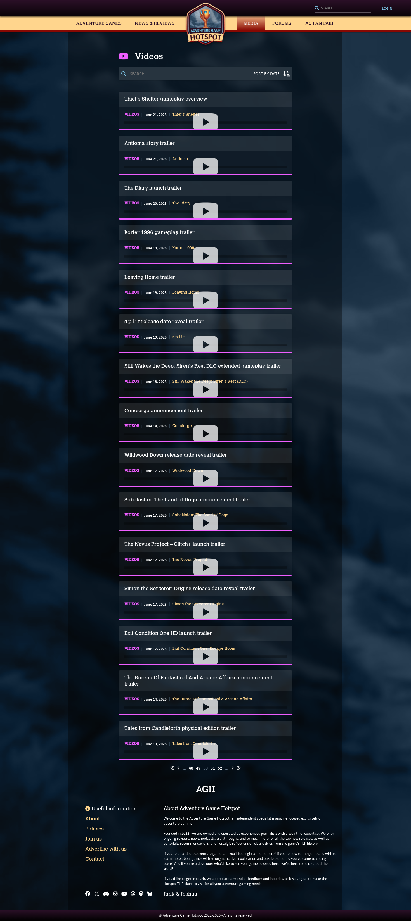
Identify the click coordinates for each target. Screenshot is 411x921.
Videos (131, 114)
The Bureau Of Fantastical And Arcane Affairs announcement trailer (198, 681)
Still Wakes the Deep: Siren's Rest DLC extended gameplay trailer (202, 366)
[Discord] (106, 894)
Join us (93, 839)
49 (198, 768)
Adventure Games (99, 23)
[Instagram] (115, 894)
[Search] (343, 8)
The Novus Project (189, 560)
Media (251, 23)
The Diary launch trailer (153, 188)
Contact (94, 859)
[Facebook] (87, 894)
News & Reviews (154, 23)
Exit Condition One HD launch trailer (168, 633)
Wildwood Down (187, 470)
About (92, 819)
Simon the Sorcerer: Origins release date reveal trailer (189, 589)
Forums (281, 23)
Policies (94, 829)
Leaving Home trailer (149, 277)
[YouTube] (124, 894)
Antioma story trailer (149, 143)
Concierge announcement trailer (163, 411)
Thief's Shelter (185, 114)
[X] (96, 894)
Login (387, 8)
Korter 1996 (183, 248)
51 (213, 768)
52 (220, 768)
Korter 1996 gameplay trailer (159, 232)
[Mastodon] (141, 894)
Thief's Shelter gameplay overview (165, 99)
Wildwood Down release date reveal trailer (175, 455)
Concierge (182, 426)
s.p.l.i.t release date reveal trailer (164, 321)
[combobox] (343, 8)
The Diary (181, 203)
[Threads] (133, 894)
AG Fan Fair (319, 23)
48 (191, 768)
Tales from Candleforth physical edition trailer (180, 728)
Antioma (180, 159)
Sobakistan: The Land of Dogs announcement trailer (187, 500)
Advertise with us (106, 849)
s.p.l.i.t (178, 337)
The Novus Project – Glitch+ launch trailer (174, 544)
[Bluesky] (149, 894)
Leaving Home (185, 292)
